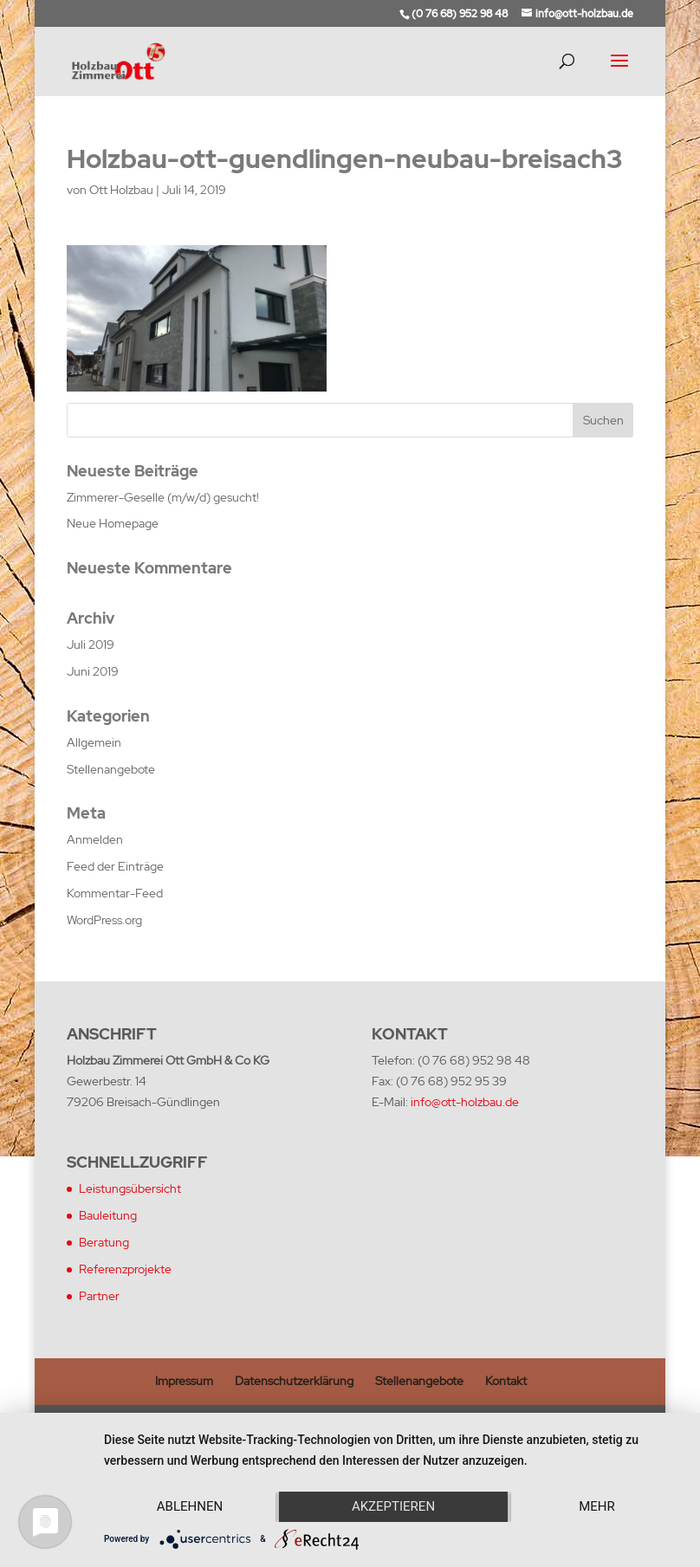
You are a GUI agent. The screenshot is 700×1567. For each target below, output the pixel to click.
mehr (597, 1506)
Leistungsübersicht (130, 1188)
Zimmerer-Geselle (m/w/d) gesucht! (163, 497)
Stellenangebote (111, 769)
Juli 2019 (90, 644)
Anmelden (95, 839)
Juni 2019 (93, 671)
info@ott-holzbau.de (465, 1102)
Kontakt (506, 1381)
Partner (99, 1296)
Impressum (184, 1381)
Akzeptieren (393, 1506)
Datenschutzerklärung (294, 1381)
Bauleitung (108, 1215)
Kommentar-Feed (115, 893)
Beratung (104, 1242)
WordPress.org (104, 920)
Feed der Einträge (115, 866)
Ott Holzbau (121, 189)
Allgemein (94, 742)
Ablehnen (190, 1506)
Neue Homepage (113, 523)
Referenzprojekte (125, 1269)
